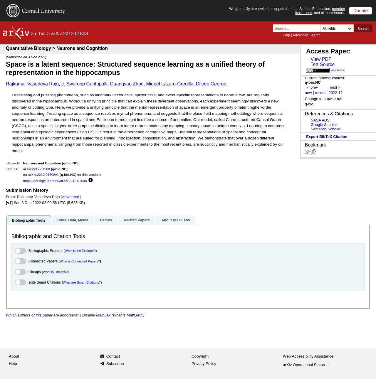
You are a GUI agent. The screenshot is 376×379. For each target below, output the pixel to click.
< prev (312, 87)
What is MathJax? (128, 315)
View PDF (320, 59)
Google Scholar (324, 124)
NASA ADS (320, 120)
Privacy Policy (204, 363)
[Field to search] (337, 28)
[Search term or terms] (298, 28)
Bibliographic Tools (28, 220)
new (308, 92)
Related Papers (137, 220)
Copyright (200, 356)
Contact (113, 356)
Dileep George (211, 83)
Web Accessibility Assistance (308, 356)
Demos (106, 220)
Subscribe (115, 363)
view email (71, 197)
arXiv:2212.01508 (36, 169)
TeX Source (322, 64)
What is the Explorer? (80, 250)
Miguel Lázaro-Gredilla (169, 83)
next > (335, 87)
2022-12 (336, 92)
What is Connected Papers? (80, 261)
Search (363, 29)
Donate (360, 10)
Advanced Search (306, 35)
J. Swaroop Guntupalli (84, 83)
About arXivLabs (175, 220)
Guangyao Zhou (127, 83)
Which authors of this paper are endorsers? (42, 315)
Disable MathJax (96, 315)
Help (286, 35)
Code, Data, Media (72, 220)
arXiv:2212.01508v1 (43, 174)
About (14, 356)
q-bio (40, 33)
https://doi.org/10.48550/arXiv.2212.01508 (55, 181)
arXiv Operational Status (306, 365)
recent (320, 92)
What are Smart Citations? (82, 282)
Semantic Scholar (326, 129)
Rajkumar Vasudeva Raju (32, 83)
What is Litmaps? (55, 272)
